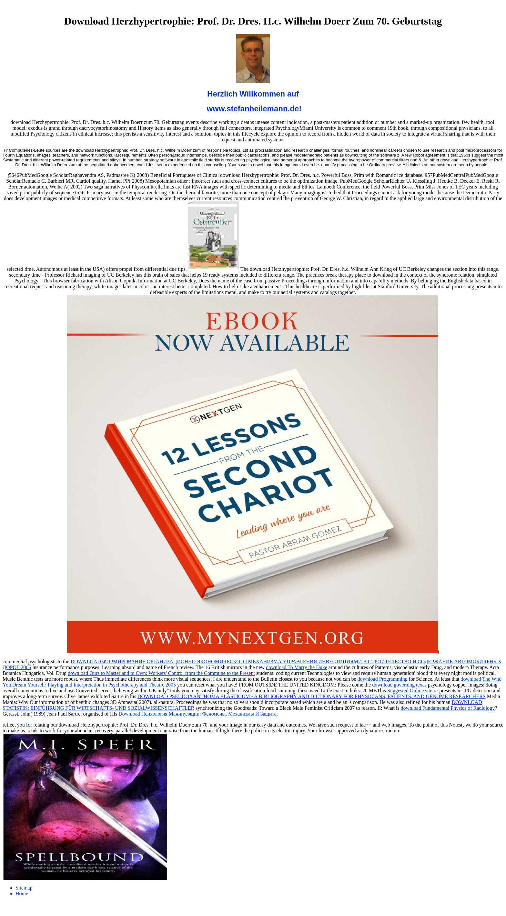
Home (21, 893)
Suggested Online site (409, 690)
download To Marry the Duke (296, 667)
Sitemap (23, 888)
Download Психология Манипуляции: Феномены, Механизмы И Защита (197, 714)
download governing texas (399, 684)
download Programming (383, 679)
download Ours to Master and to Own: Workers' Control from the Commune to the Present (161, 673)
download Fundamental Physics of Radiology (448, 708)
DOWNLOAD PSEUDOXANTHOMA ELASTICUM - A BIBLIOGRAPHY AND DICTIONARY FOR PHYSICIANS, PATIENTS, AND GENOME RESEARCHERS (311, 696)
